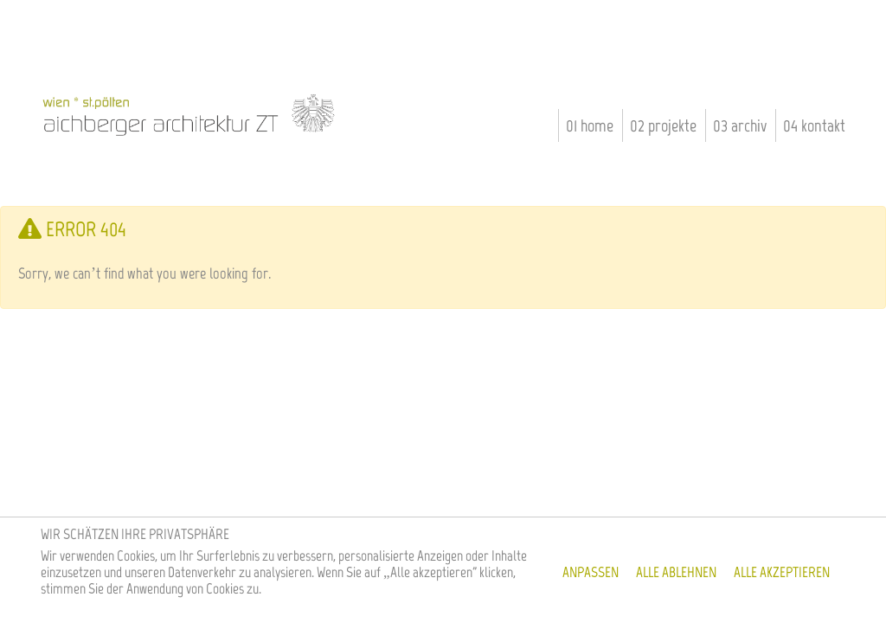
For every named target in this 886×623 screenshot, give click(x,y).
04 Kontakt (814, 125)
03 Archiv (740, 125)
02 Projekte (663, 125)
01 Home (589, 125)
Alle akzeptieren (782, 572)
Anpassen (590, 572)
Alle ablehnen (676, 572)
